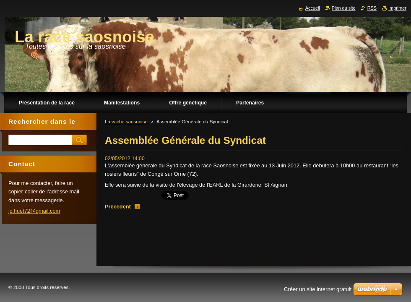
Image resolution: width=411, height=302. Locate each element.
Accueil (312, 7)
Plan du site (344, 7)
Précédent (118, 206)
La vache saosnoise (126, 121)
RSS (372, 7)
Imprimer (397, 7)
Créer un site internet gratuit (317, 289)
